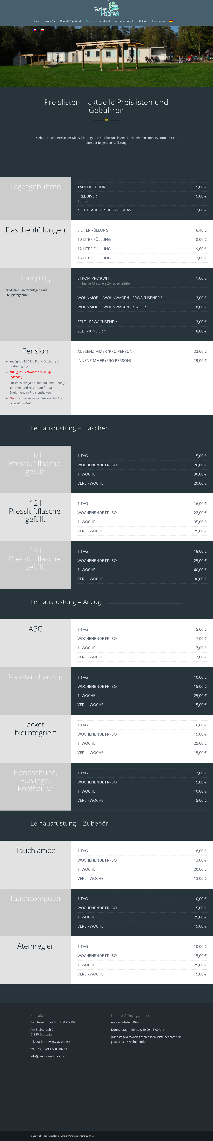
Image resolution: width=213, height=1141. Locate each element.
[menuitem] (36, 21)
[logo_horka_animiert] (106, 8)
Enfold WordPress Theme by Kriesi (77, 1135)
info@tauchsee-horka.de (47, 1056)
